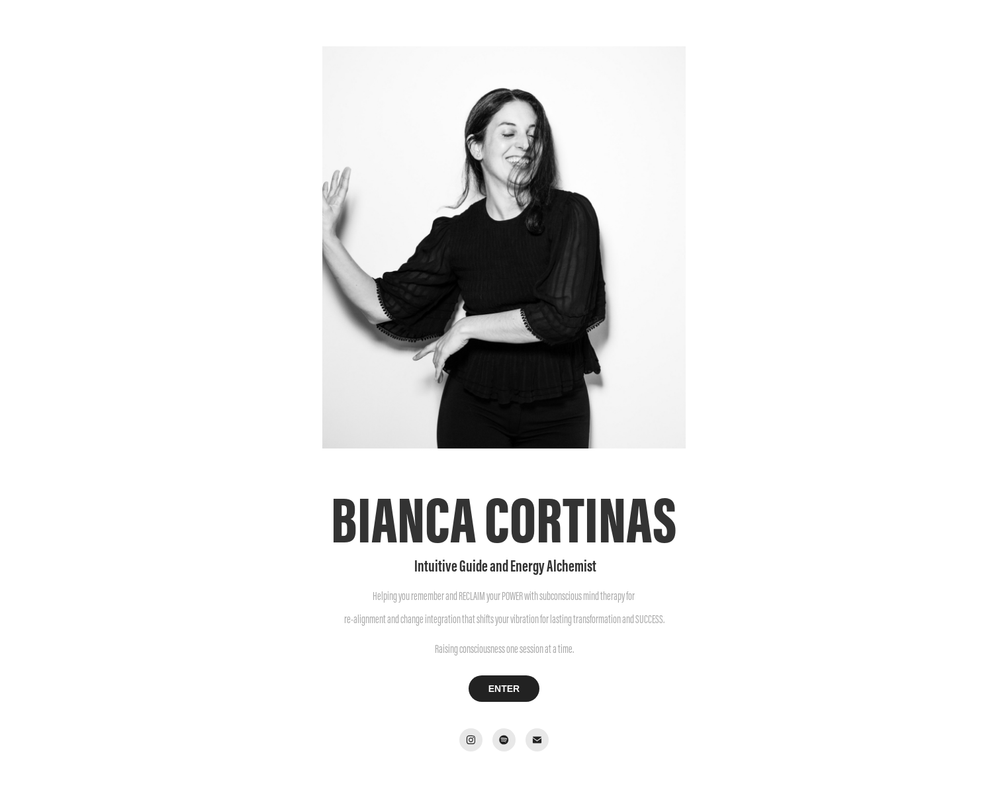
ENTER (504, 688)
